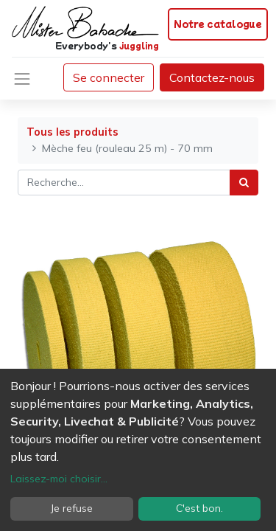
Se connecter (108, 77)
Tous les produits (72, 132)
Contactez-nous (212, 77)
